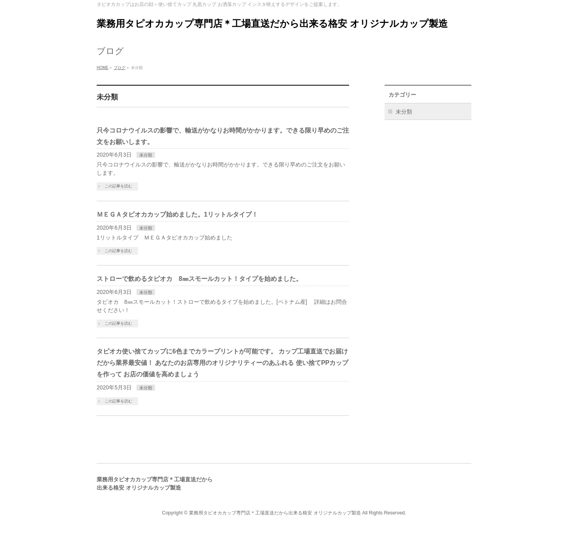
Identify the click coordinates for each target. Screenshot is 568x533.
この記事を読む (118, 186)
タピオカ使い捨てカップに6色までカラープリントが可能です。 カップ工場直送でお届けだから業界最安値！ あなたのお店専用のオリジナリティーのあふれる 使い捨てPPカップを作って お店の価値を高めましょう (222, 363)
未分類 (145, 155)
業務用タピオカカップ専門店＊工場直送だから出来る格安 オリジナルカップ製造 (272, 23)
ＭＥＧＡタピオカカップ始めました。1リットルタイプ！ (177, 214)
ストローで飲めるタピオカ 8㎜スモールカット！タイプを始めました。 (199, 278)
